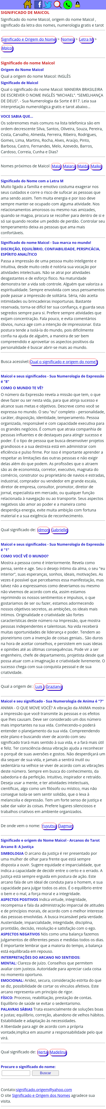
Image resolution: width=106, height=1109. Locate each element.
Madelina (58, 1052)
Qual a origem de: (16, 686)
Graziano (54, 686)
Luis (38, 686)
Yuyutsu (49, 826)
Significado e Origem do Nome (28, 39)
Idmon (43, 530)
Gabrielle (59, 530)
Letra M (86, 39)
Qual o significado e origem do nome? (63, 361)
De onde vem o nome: (20, 825)
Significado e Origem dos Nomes (41, 1095)
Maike (96, 166)
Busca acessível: (15, 361)
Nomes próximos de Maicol (25, 166)
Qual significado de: (18, 529)
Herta (42, 1052)
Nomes (67, 39)
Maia (56, 166)
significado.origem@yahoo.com (44, 1089)
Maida (83, 166)
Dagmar (65, 826)
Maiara (69, 166)
